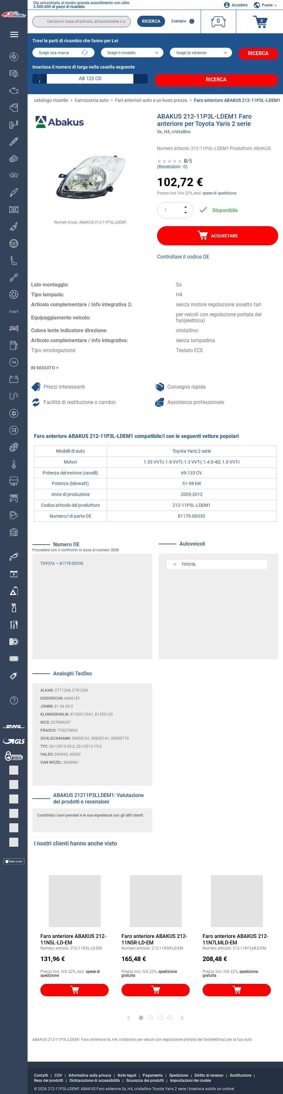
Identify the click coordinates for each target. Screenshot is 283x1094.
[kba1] (90, 76)
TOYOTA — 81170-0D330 (61, 558)
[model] (132, 53)
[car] (201, 53)
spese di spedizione (219, 188)
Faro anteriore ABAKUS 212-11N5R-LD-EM (154, 934)
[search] (81, 21)
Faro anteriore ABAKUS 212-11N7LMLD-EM (235, 934)
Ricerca (151, 21)
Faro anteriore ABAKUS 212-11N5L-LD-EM (73, 934)
